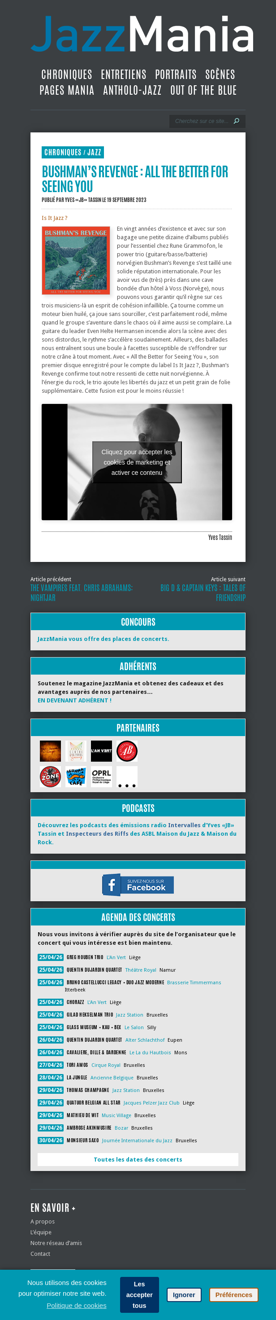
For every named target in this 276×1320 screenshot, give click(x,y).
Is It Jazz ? (55, 218)
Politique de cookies (76, 1305)
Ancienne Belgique (112, 1078)
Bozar (121, 1128)
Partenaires (138, 727)
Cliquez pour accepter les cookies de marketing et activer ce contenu (137, 462)
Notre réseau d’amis (56, 1243)
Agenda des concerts (138, 917)
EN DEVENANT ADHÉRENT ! (75, 700)
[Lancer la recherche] (236, 121)
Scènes (220, 74)
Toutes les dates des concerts (138, 1159)
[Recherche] (201, 121)
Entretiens (124, 74)
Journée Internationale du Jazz (137, 1141)
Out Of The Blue (203, 90)
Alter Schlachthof (144, 1040)
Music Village (116, 1115)
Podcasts (138, 808)
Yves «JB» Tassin (83, 200)
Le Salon (134, 1028)
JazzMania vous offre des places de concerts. (103, 639)
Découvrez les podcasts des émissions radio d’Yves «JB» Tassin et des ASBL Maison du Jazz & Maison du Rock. (137, 834)
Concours (138, 621)
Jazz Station (129, 1015)
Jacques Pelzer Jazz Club (152, 1103)
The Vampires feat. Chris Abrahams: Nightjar (81, 593)
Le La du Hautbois (150, 1053)
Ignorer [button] (184, 1294)
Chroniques (66, 74)
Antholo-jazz (132, 90)
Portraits (176, 74)
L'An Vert (116, 957)
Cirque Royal (106, 1065)
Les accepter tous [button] (139, 1295)
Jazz (94, 152)
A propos (42, 1221)
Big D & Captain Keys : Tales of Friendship (203, 593)
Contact (40, 1253)
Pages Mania (67, 90)
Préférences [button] (234, 1294)
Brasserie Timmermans (194, 983)
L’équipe (41, 1232)
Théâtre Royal (140, 970)
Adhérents (138, 666)
